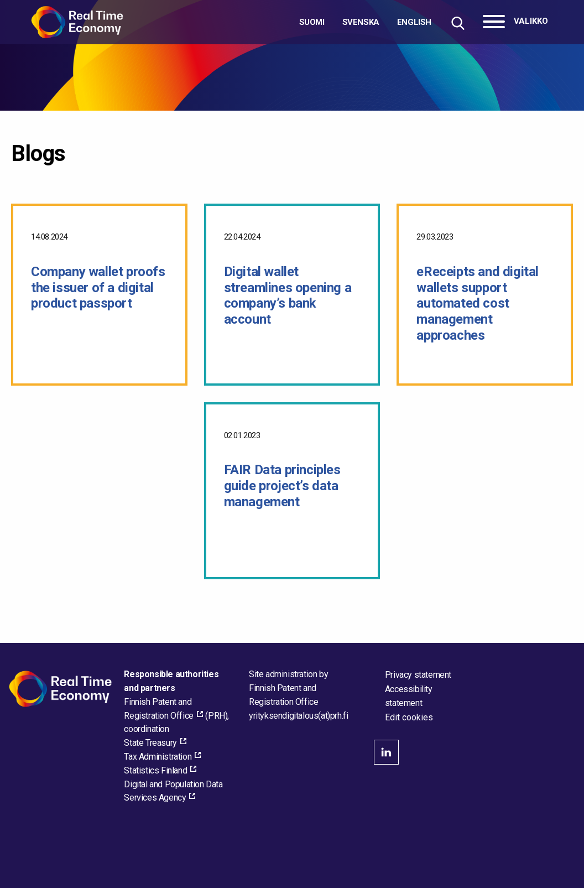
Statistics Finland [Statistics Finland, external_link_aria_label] (155, 770)
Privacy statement (418, 674)
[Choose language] (365, 22)
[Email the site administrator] (298, 715)
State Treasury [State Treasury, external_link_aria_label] (150, 743)
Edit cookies (409, 717)
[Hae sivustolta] (457, 23)
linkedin (386, 752)
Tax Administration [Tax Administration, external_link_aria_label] (157, 756)
